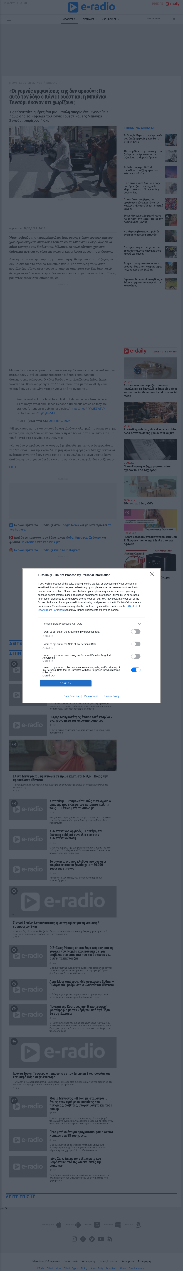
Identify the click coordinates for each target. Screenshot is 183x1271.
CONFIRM (65, 683)
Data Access (91, 696)
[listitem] (91, 624)
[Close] (153, 575)
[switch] (135, 631)
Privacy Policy (111, 696)
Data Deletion (71, 696)
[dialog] (91, 635)
